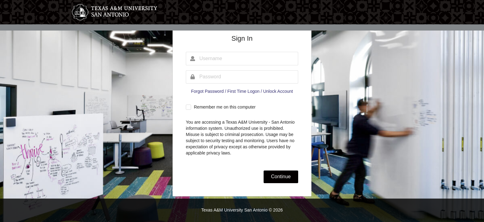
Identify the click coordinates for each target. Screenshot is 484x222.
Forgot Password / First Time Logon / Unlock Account (242, 91)
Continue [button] (281, 176)
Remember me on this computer (225, 107)
